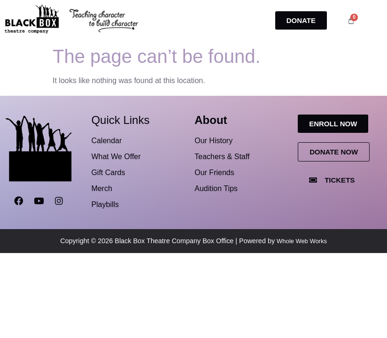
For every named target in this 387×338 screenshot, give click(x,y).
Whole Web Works (302, 241)
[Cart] (351, 20)
